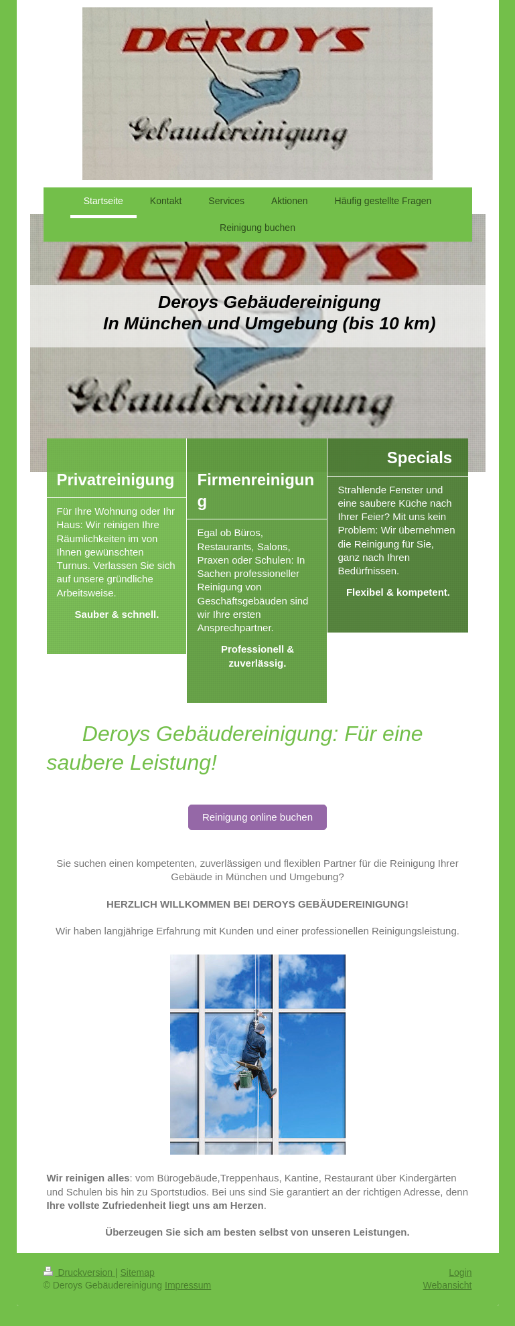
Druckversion (79, 1272)
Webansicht (447, 1285)
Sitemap (138, 1272)
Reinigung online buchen (257, 817)
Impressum (188, 1285)
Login (460, 1272)
